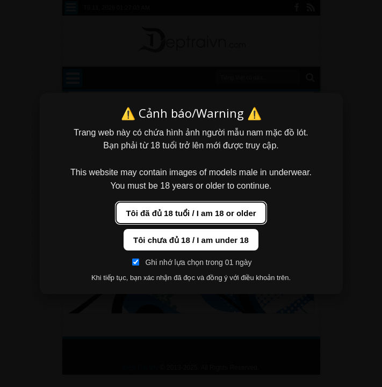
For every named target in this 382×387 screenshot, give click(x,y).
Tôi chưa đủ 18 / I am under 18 (191, 240)
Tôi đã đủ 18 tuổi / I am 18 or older (191, 213)
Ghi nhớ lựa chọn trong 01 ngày (191, 262)
